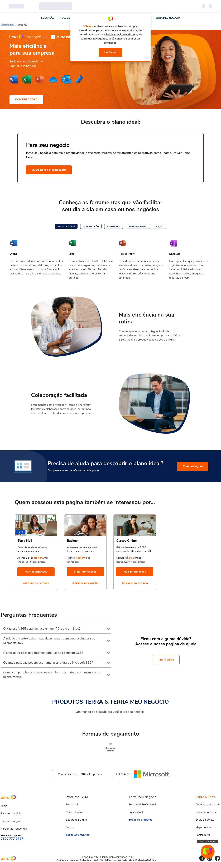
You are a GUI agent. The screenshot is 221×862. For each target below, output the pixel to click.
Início (4, 806)
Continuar (110, 52)
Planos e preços (10, 821)
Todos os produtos (78, 835)
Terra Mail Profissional (142, 804)
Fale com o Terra (205, 812)
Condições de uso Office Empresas (80, 774)
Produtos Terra (7, 24)
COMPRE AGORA (26, 99)
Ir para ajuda (166, 660)
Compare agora (193, 466)
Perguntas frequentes (14, 829)
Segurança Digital (77, 820)
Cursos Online (75, 812)
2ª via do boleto (204, 820)
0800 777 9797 (12, 839)
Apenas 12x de (25, 557)
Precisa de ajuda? (208, 841)
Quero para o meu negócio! (49, 170)
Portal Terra (202, 835)
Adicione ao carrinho (36, 583)
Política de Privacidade (119, 34)
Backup (70, 827)
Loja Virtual (135, 812)
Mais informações (36, 572)
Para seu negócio (11, 813)
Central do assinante (207, 804)
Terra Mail (72, 804)
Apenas (71, 557)
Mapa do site (203, 827)
